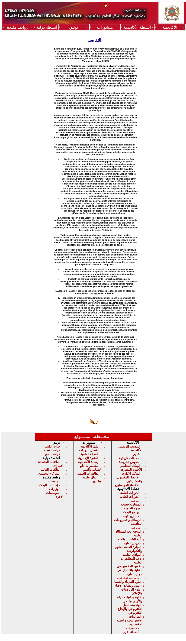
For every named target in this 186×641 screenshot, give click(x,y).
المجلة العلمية (89, 454)
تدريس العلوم (132, 543)
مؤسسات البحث (49, 485)
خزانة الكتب (52, 446)
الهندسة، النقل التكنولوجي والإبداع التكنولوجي (130, 608)
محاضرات (132, 628)
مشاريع (130, 516)
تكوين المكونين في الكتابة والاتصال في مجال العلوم (129, 570)
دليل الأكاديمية (89, 446)
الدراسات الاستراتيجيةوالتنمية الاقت (129, 620)
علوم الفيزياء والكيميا (127, 582)
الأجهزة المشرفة (131, 469)
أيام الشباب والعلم (129, 539)
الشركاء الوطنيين (49, 473)
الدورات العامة (129, 493)
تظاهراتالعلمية (87, 473)
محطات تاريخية (129, 458)
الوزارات (54, 489)
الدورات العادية (129, 496)
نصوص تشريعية (129, 462)
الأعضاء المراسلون (127, 485)
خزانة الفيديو (52, 450)
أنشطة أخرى (130, 632)
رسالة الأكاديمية (88, 462)
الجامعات (54, 481)
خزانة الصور (52, 454)
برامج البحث (131, 512)
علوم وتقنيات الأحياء (128, 585)
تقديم (136, 454)
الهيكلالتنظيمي (130, 466)
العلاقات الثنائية (50, 469)
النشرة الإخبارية (88, 458)
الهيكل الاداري (131, 473)
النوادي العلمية (132, 554)
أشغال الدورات (88, 450)
